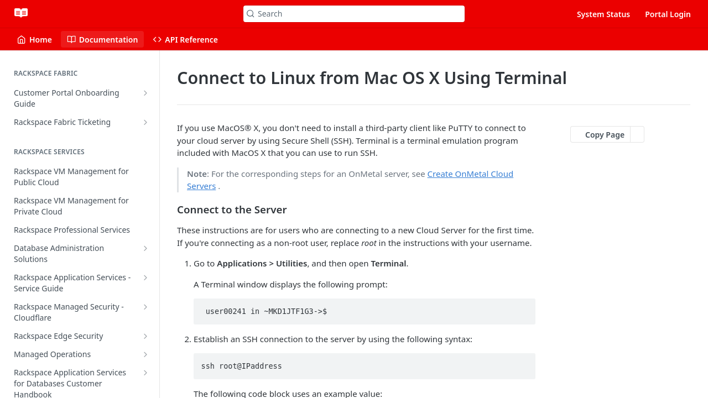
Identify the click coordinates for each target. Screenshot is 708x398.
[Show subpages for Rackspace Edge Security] (145, 336)
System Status (603, 14)
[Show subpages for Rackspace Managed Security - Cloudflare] (145, 306)
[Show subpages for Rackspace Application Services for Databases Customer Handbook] (145, 372)
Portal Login (668, 14)
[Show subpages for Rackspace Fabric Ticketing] (145, 122)
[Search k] (354, 14)
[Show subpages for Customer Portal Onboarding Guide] (145, 92)
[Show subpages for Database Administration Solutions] (145, 248)
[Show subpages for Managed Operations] (145, 354)
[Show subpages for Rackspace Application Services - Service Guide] (145, 277)
